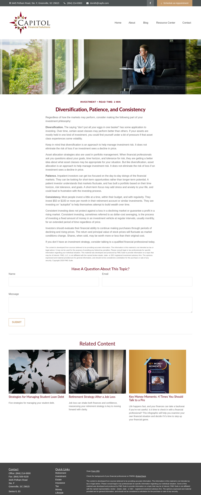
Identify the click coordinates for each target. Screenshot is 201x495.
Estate (58, 479)
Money (58, 489)
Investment (60, 476)
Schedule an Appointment (174, 3)
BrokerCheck (141, 476)
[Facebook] (150, 3)
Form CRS (95, 471)
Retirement (60, 473)
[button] (118, 23)
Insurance (60, 483)
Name (12, 274)
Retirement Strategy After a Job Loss (92, 396)
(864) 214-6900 (72, 3)
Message (14, 294)
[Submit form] (17, 322)
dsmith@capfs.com (97, 3)
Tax (57, 486)
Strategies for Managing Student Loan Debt (36, 396)
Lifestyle (59, 493)
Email (105, 274)
